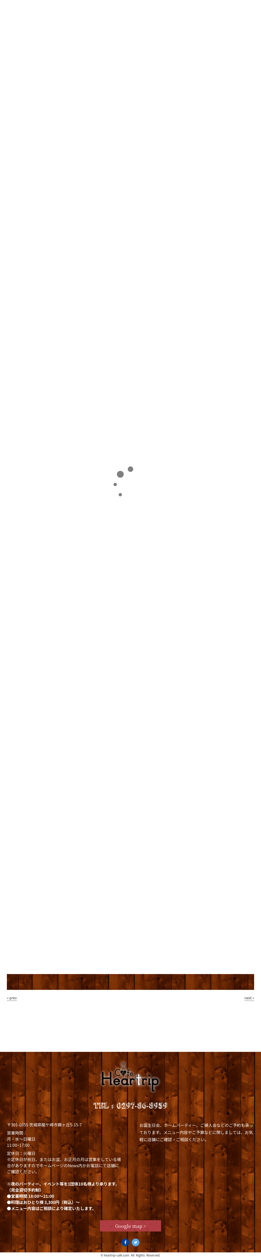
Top (18, 7)
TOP (15, 106)
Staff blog (199, 7)
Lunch (90, 7)
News (160, 7)
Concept (52, 7)
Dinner (126, 7)
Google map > (130, 1226)
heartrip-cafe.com (116, 1255)
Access (239, 7)
